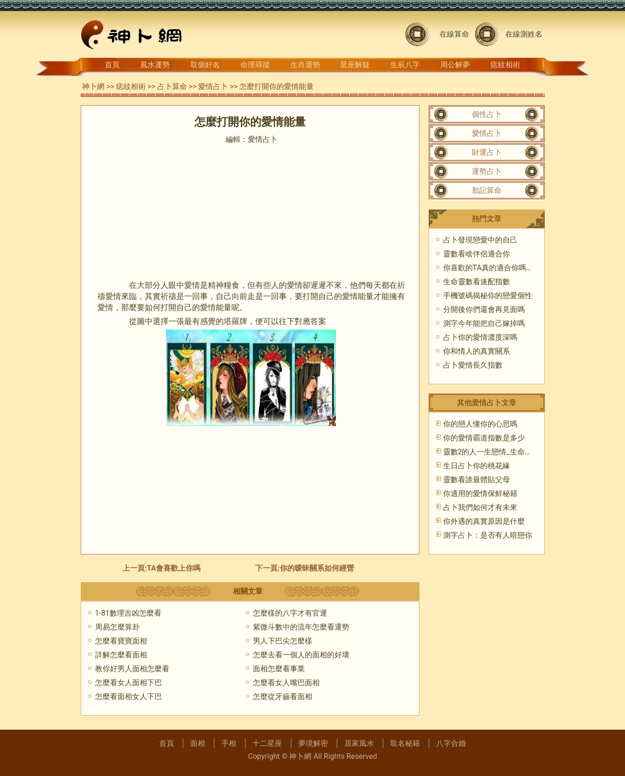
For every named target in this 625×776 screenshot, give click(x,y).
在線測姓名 (523, 34)
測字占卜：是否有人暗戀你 (487, 535)
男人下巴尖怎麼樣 (282, 640)
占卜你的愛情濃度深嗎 (480, 337)
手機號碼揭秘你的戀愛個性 (487, 295)
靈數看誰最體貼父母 (476, 479)
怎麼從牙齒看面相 (282, 696)
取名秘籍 (405, 743)
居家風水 (359, 743)
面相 (197, 743)
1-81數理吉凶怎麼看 (128, 613)
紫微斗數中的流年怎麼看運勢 (301, 627)
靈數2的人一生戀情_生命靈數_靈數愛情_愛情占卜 (524, 451)
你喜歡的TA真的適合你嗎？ (488, 267)
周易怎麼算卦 (117, 627)
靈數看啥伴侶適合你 (476, 253)
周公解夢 (455, 64)
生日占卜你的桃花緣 (476, 465)
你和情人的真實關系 (476, 351)
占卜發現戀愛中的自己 (480, 239)
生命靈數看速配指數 (476, 281)
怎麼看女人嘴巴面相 (286, 682)
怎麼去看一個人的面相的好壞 (301, 654)
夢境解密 (313, 743)
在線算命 (454, 34)
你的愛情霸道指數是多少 (484, 437)
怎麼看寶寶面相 (121, 640)
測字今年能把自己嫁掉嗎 (484, 323)
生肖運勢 (305, 64)
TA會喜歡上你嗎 (174, 568)
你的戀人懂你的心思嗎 (480, 424)
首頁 (112, 64)
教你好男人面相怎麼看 (132, 668)
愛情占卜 (213, 86)
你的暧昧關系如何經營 (317, 568)
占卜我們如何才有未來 (480, 507)
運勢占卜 (487, 171)
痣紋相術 (505, 64)
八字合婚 (451, 743)
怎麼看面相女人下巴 (128, 696)
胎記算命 (487, 190)
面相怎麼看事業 (279, 668)
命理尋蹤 (255, 64)
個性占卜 (487, 114)
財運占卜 (487, 152)
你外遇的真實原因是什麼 (484, 521)
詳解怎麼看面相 (121, 654)
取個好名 (205, 64)
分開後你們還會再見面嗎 (484, 309)
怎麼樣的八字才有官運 (290, 613)
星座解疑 (355, 64)
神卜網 (93, 86)
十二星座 (267, 743)
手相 (228, 743)
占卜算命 (172, 86)
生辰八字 (405, 64)
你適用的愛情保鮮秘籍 (480, 493)
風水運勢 (155, 64)
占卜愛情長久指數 (473, 365)
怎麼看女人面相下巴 (128, 682)
